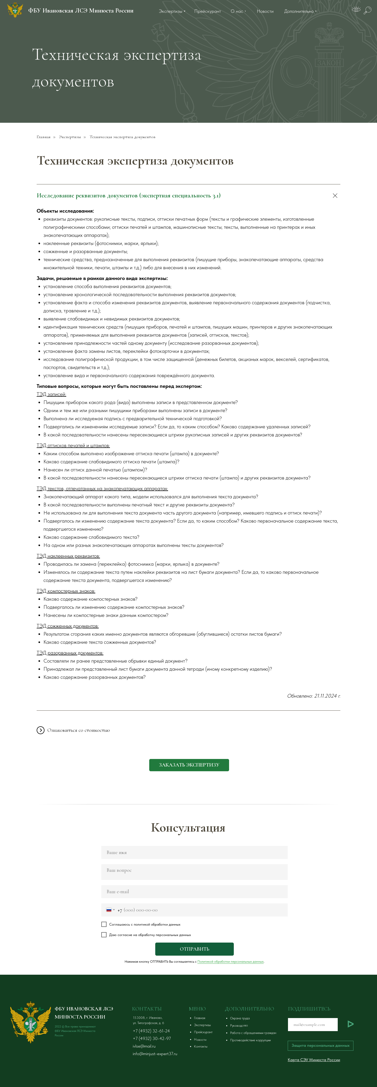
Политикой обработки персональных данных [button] (230, 961)
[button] (189, 765)
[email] (194, 891)
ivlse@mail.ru (144, 1046)
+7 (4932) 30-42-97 (152, 1038)
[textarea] (194, 872)
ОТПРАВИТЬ (194, 949)
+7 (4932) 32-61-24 (151, 1030)
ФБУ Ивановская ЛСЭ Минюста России (81, 10)
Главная (44, 137)
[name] (194, 852)
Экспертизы (70, 137)
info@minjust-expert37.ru (155, 1053)
